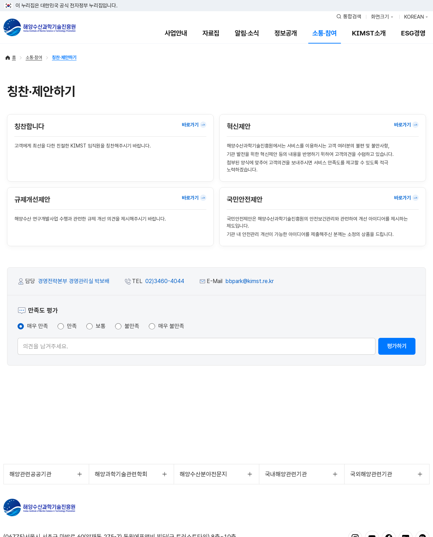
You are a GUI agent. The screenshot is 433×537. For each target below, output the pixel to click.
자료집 (210, 33)
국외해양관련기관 (371, 474)
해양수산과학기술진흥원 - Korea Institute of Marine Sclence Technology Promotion (39, 27)
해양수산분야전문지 (203, 474)
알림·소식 (247, 33)
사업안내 (176, 33)
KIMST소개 (369, 33)
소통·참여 (324, 33)
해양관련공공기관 (30, 474)
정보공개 (285, 33)
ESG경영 (413, 33)
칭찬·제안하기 (64, 57)
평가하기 (397, 346)
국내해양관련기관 (286, 474)
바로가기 (194, 125)
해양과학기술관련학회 (121, 474)
